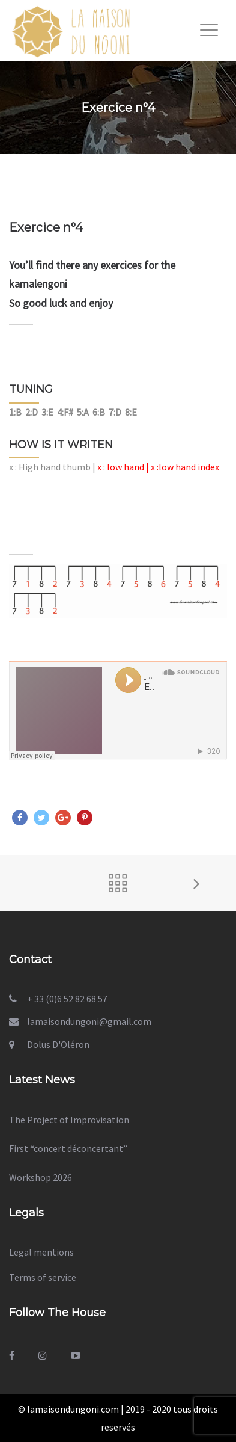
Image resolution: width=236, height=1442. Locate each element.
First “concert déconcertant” (68, 1148)
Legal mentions (41, 1252)
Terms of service (42, 1277)
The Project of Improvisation (69, 1120)
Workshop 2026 (40, 1177)
